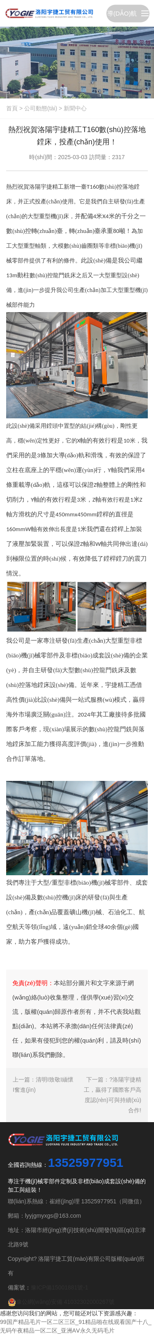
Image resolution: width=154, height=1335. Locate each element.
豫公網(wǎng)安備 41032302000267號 (61, 1301)
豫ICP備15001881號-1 (59, 1287)
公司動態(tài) (40, 108)
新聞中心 (75, 108)
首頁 (12, 108)
